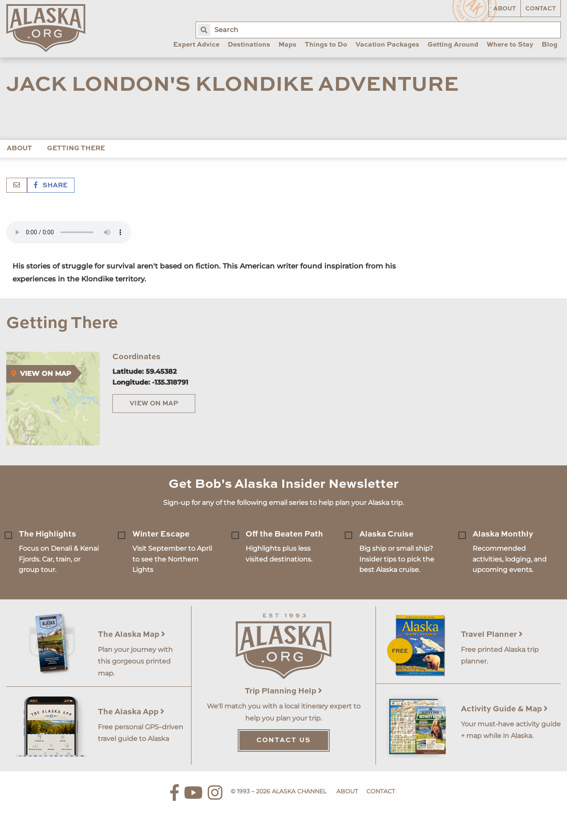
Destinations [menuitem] (249, 45)
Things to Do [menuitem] (326, 45)
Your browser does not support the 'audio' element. (68, 232)
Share (50, 185)
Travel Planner (492, 635)
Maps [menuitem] (287, 45)
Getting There (76, 148)
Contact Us (283, 740)
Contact (540, 9)
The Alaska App (131, 712)
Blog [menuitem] (549, 45)
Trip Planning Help (283, 691)
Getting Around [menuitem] (453, 45)
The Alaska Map (131, 635)
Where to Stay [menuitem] (510, 45)
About (504, 9)
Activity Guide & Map (504, 709)
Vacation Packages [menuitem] (387, 45)
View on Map (153, 403)
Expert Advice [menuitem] (196, 45)
